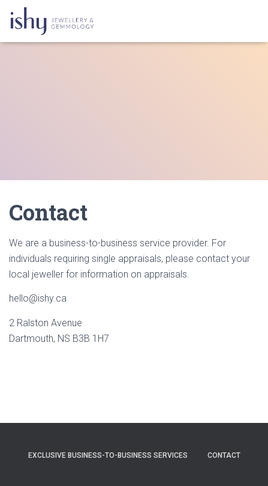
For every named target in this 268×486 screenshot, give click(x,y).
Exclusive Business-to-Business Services (108, 455)
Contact (223, 455)
